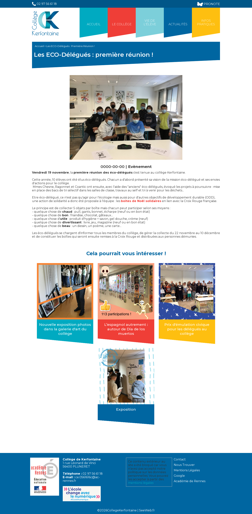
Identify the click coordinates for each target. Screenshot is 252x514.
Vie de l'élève (150, 22)
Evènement (140, 166)
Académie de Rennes (189, 481)
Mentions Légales (187, 470)
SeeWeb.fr (147, 510)
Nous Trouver (184, 465)
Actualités (177, 24)
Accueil (94, 24)
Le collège (122, 24)
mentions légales (141, 483)
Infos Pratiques (206, 22)
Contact (180, 459)
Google (179, 475)
